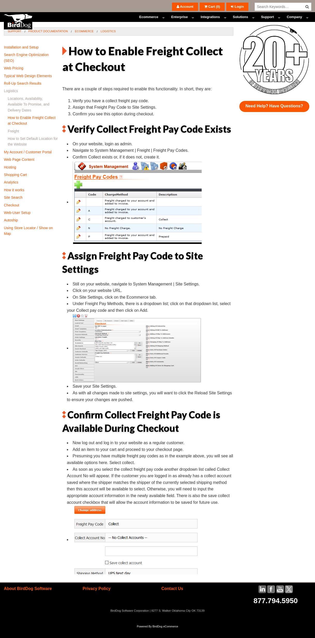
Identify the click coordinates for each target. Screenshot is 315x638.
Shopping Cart (15, 184)
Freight (13, 140)
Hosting (10, 176)
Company (294, 22)
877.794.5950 (276, 610)
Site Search (13, 207)
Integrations (210, 22)
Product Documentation (48, 40)
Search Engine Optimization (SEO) (26, 67)
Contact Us (172, 598)
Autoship (11, 230)
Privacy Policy (97, 598)
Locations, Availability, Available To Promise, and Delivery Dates (28, 114)
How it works (14, 199)
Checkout (11, 214)
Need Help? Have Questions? (274, 115)
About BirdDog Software (28, 598)
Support (267, 22)
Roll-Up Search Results (23, 93)
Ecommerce (148, 22)
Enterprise (179, 22)
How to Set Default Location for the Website (33, 151)
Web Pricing (13, 78)
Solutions (240, 22)
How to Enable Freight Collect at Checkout (32, 130)
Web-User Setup (17, 222)
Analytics (11, 192)
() (212, 7)
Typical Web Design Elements (28, 85)
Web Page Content (19, 169)
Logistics (108, 40)
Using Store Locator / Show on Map (28, 240)
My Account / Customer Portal (28, 161)
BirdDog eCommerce (165, 635)
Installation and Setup (21, 57)
